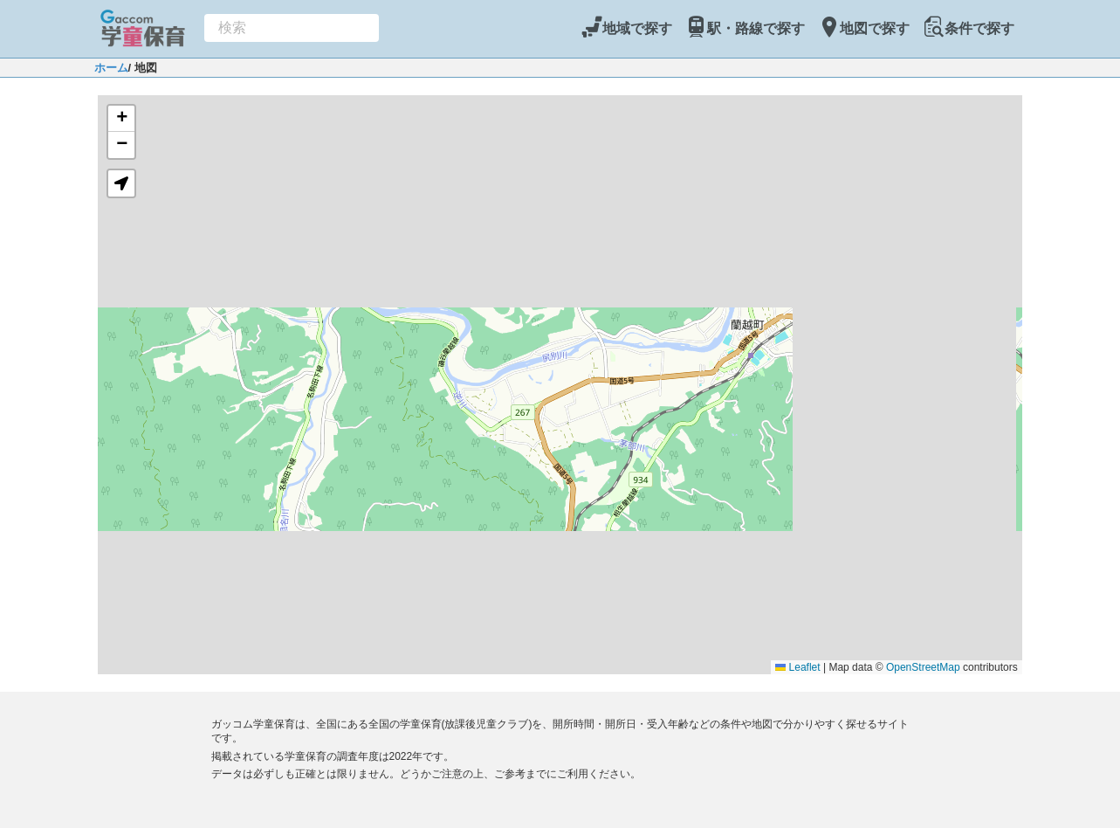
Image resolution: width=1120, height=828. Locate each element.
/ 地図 (142, 67)
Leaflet (797, 667)
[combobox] (291, 28)
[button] (121, 119)
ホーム (111, 67)
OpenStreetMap (923, 667)
